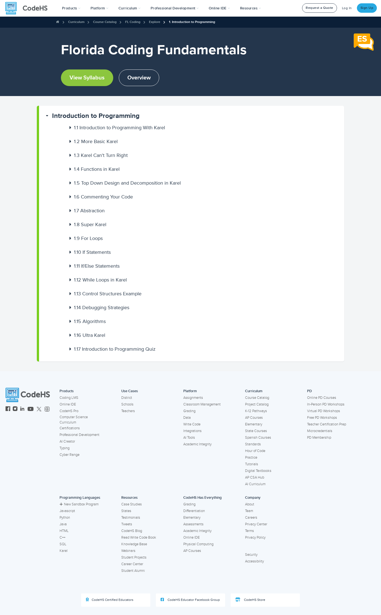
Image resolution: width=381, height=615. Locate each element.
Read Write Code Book (138, 537)
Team (249, 511)
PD (309, 391)
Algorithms (90, 321)
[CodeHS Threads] (47, 409)
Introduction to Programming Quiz (115, 349)
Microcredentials (319, 431)
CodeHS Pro (69, 411)
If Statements (92, 252)
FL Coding (132, 22)
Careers (251, 517)
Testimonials (130, 517)
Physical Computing (198, 544)
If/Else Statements (97, 266)
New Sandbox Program (79, 504)
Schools (127, 404)
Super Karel (90, 224)
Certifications (70, 428)
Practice (251, 457)
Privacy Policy (255, 537)
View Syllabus (87, 77)
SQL (63, 544)
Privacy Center (256, 524)
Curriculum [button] (130, 8)
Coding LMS (69, 398)
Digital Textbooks (258, 471)
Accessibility (254, 561)
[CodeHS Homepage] (28, 8)
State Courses (256, 431)
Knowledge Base (134, 544)
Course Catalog (105, 22)
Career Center (132, 564)
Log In (347, 8)
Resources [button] (250, 8)
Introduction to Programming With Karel (119, 128)
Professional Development (79, 435)
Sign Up (367, 8)
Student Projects (133, 557)
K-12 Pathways (256, 411)
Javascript (67, 511)
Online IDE (68, 404)
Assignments (193, 398)
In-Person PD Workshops (325, 404)
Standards (253, 444)
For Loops (88, 238)
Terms (249, 531)
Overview (139, 77)
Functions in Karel (97, 169)
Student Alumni (133, 571)
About (249, 504)
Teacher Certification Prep (326, 424)
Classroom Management (202, 404)
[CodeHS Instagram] (15, 409)
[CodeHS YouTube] (30, 409)
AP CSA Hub (254, 477)
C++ (62, 537)
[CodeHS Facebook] (8, 409)
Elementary (253, 424)
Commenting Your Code (103, 197)
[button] (71, 8)
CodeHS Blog (131, 531)
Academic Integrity (197, 444)
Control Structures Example (107, 294)
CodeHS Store (250, 600)
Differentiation (194, 511)
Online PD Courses (321, 398)
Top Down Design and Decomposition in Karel (127, 183)
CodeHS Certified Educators (109, 600)
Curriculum (76, 22)
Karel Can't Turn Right (101, 155)
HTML (64, 531)
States (126, 511)
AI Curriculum (255, 484)
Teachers (128, 411)
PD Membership (319, 437)
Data (187, 417)
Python (65, 517)
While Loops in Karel (100, 280)
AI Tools (189, 437)
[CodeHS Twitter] (39, 409)
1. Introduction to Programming (192, 22)
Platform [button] (100, 8)
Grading (189, 411)
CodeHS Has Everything (202, 498)
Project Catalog (257, 404)
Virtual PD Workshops (323, 411)
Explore (154, 22)
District (126, 398)
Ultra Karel (89, 335)
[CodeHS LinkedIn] (22, 409)
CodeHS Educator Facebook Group (190, 600)
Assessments (193, 524)
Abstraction (89, 211)
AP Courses (254, 417)
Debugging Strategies (101, 307)
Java (63, 524)
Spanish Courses (258, 437)
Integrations (192, 431)
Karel (64, 551)
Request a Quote (319, 8)
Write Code (191, 424)
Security (251, 554)
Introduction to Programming (96, 116)
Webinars (128, 551)
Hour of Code (255, 451)
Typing (64, 448)
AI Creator (67, 441)
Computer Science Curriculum (74, 420)
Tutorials (251, 464)
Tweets (126, 524)
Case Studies (131, 504)
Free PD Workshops (322, 417)
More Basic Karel (96, 141)
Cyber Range (69, 455)
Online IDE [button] (219, 8)
